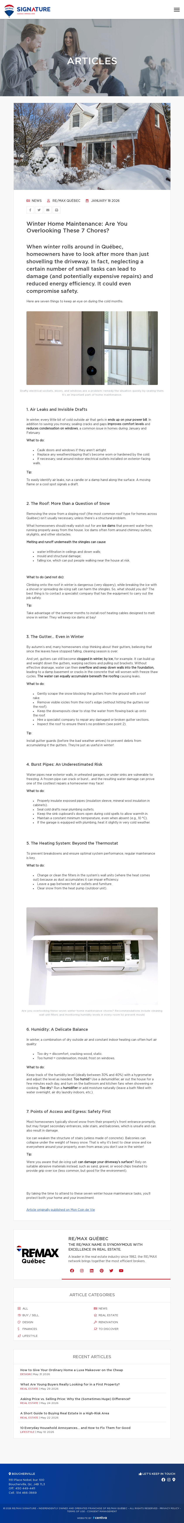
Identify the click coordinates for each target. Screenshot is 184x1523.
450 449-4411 (25, 1488)
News (34, 200)
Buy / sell (28, 1315)
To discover (106, 1329)
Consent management (102, 1511)
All (23, 1308)
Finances (27, 1329)
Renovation (106, 1322)
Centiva (100, 1517)
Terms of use (76, 1511)
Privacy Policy (169, 1508)
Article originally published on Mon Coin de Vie (60, 1209)
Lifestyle (28, 1335)
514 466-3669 (26, 1493)
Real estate (106, 1315)
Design (25, 1322)
